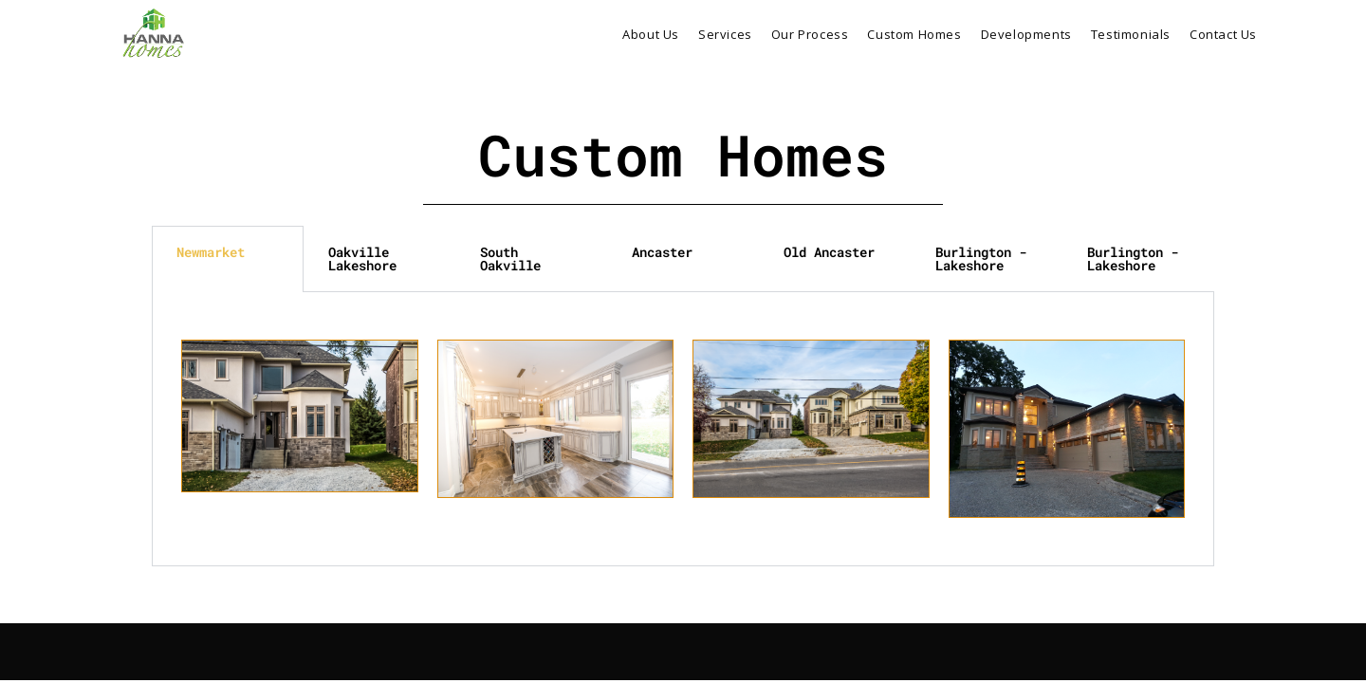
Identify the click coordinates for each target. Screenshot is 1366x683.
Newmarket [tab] (210, 252)
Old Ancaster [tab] (829, 252)
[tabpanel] (683, 429)
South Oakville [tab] (510, 258)
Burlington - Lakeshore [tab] (980, 258)
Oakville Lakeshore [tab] (362, 258)
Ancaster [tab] (662, 252)
